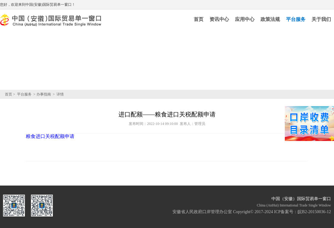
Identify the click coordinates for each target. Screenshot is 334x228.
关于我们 (321, 19)
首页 (198, 19)
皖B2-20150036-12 (314, 212)
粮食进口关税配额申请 (50, 136)
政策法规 (270, 19)
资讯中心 (219, 19)
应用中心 (244, 19)
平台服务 (295, 19)
